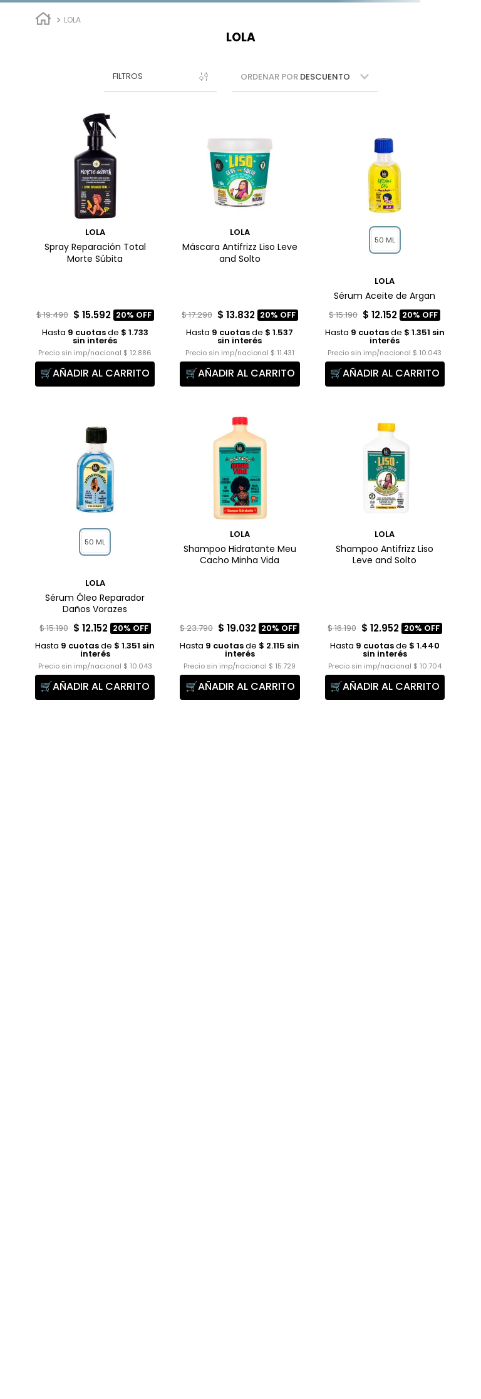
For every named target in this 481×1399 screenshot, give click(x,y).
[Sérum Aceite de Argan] (385, 248)
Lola (72, 19)
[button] (160, 76)
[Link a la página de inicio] (43, 20)
